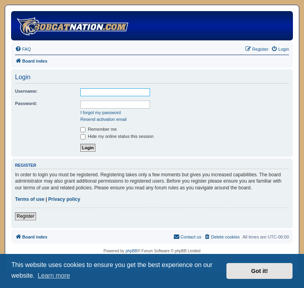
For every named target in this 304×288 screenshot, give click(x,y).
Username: (26, 91)
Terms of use (29, 199)
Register (25, 216)
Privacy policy (64, 199)
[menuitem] (23, 49)
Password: (26, 103)
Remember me (98, 129)
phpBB (131, 251)
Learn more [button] (54, 275)
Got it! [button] (259, 271)
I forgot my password (100, 112)
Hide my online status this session (117, 136)
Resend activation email (103, 119)
